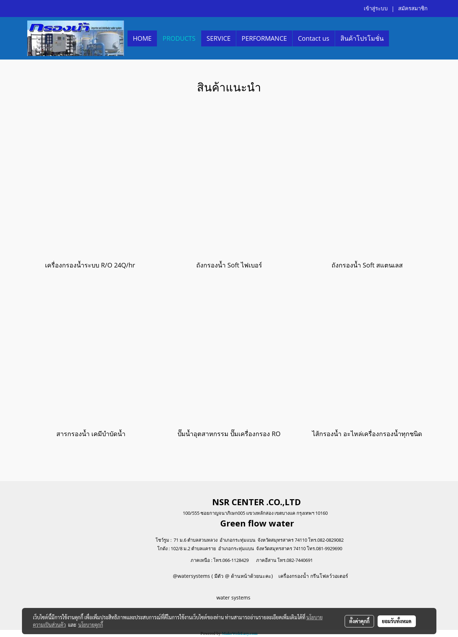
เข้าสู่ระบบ (376, 8)
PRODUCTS (179, 38)
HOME (142, 38)
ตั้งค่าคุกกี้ (359, 621)
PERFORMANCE (264, 38)
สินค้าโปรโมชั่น (362, 38)
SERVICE (219, 38)
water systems (234, 597)
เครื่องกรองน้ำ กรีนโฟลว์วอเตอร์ (312, 576)
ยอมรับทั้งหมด (397, 621)
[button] (395, 38)
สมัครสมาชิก (413, 8)
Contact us (313, 38)
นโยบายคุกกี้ (90, 624)
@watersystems (191, 576)
